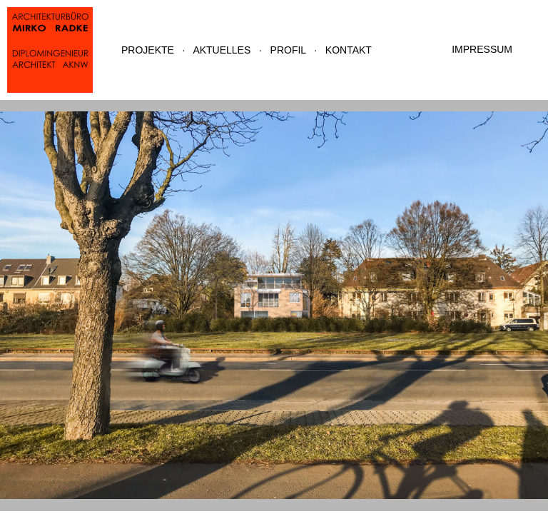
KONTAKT (348, 50)
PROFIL (288, 50)
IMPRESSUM (482, 49)
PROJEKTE (147, 50)
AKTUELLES (221, 50)
